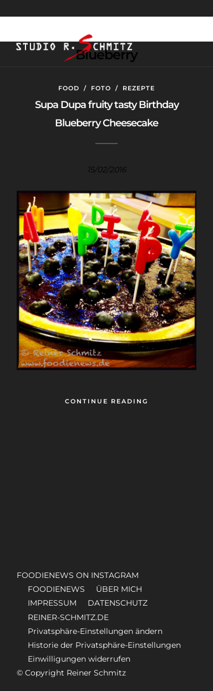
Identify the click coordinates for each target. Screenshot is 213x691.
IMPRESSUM (52, 603)
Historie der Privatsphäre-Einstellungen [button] (104, 645)
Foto (101, 88)
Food (68, 88)
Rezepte (139, 88)
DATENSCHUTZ (118, 603)
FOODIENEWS (56, 589)
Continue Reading (106, 401)
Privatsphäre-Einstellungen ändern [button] (95, 631)
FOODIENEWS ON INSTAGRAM (78, 575)
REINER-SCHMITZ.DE (68, 617)
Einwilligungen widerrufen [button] (79, 659)
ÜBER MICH (119, 589)
